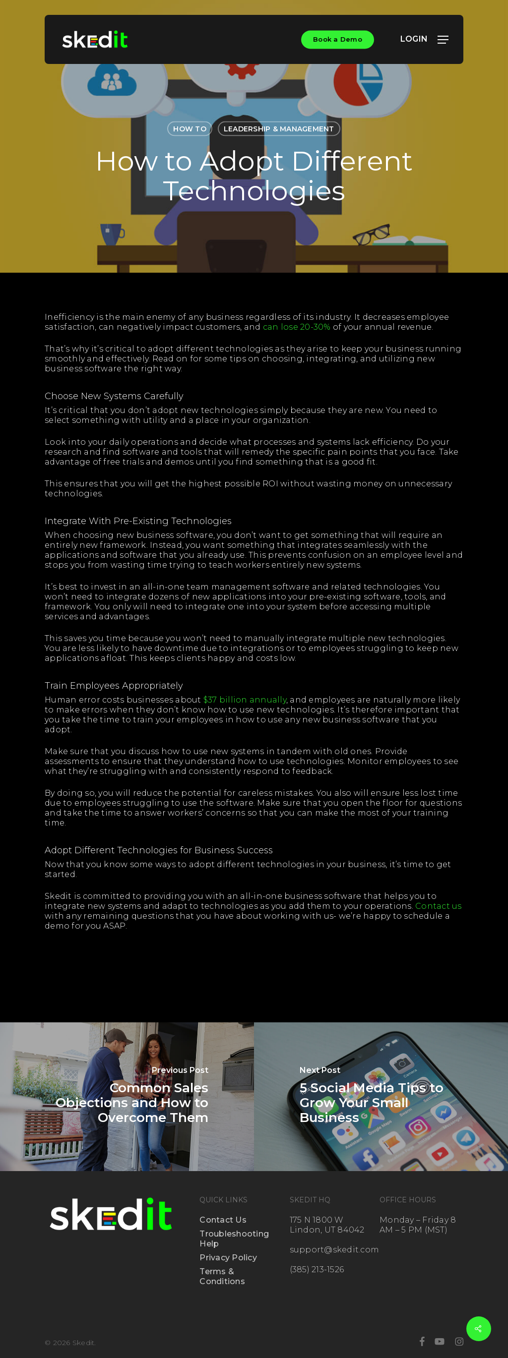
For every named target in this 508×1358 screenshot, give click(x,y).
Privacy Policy (228, 1257)
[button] (443, 40)
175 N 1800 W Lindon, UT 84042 (327, 1225)
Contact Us (223, 1220)
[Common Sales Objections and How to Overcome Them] (127, 1096)
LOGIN (419, 39)
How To (189, 128)
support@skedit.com (335, 1249)
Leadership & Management (279, 128)
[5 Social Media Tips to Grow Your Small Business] (381, 1096)
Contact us (438, 906)
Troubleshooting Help (234, 1238)
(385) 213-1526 (317, 1269)
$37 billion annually (244, 700)
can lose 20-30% (297, 327)
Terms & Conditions (222, 1276)
